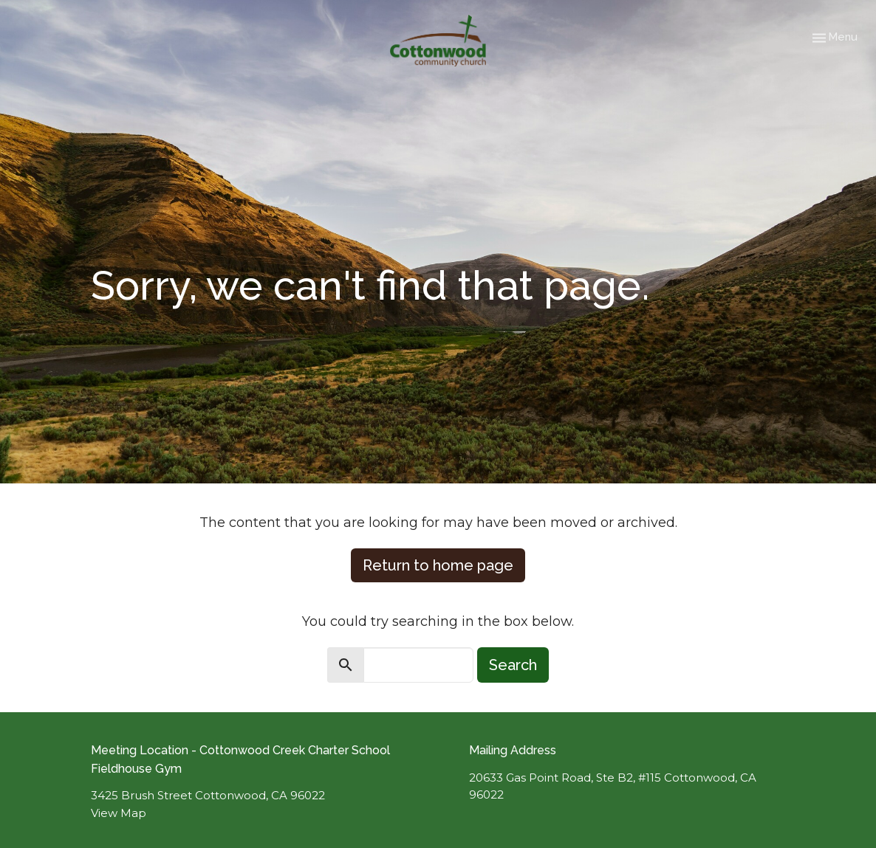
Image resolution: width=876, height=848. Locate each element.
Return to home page (438, 565)
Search (513, 665)
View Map (118, 813)
